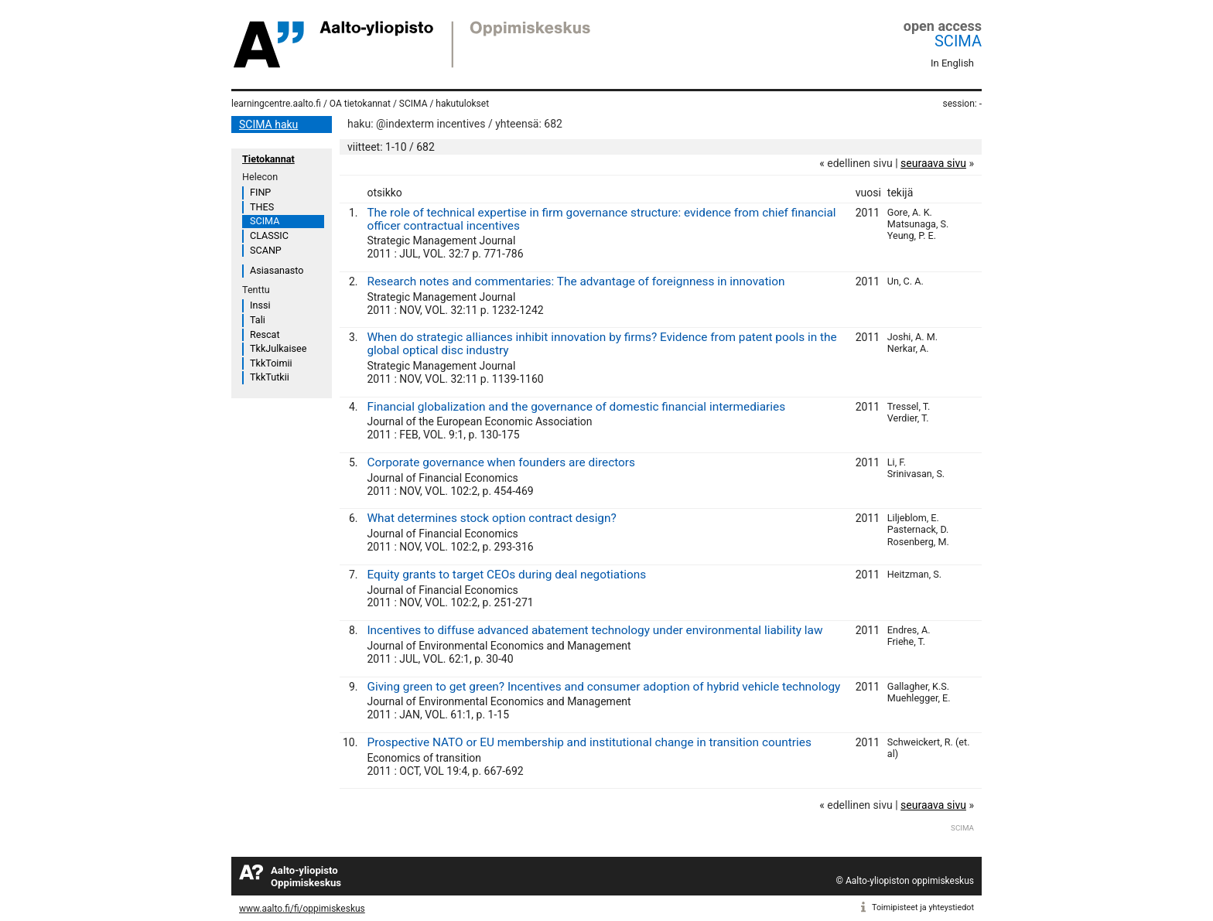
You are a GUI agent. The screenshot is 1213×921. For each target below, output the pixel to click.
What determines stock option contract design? (491, 518)
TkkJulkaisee (278, 348)
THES (262, 207)
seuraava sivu (933, 163)
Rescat (265, 334)
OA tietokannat (360, 103)
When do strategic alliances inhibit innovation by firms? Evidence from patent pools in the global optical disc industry (601, 343)
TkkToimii (271, 363)
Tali (257, 320)
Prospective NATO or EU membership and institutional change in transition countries (589, 742)
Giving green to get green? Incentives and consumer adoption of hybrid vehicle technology (603, 687)
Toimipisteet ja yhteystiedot (923, 907)
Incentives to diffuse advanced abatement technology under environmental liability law (594, 630)
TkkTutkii (269, 377)
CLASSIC (269, 235)
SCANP (266, 250)
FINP (260, 192)
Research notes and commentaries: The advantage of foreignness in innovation (575, 281)
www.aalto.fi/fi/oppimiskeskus (302, 908)
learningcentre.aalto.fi (276, 103)
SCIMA (958, 41)
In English (952, 63)
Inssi (260, 305)
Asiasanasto (276, 270)
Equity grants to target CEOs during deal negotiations (506, 575)
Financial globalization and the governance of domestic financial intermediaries (576, 407)
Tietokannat (268, 159)
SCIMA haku (268, 124)
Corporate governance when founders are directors (501, 462)
